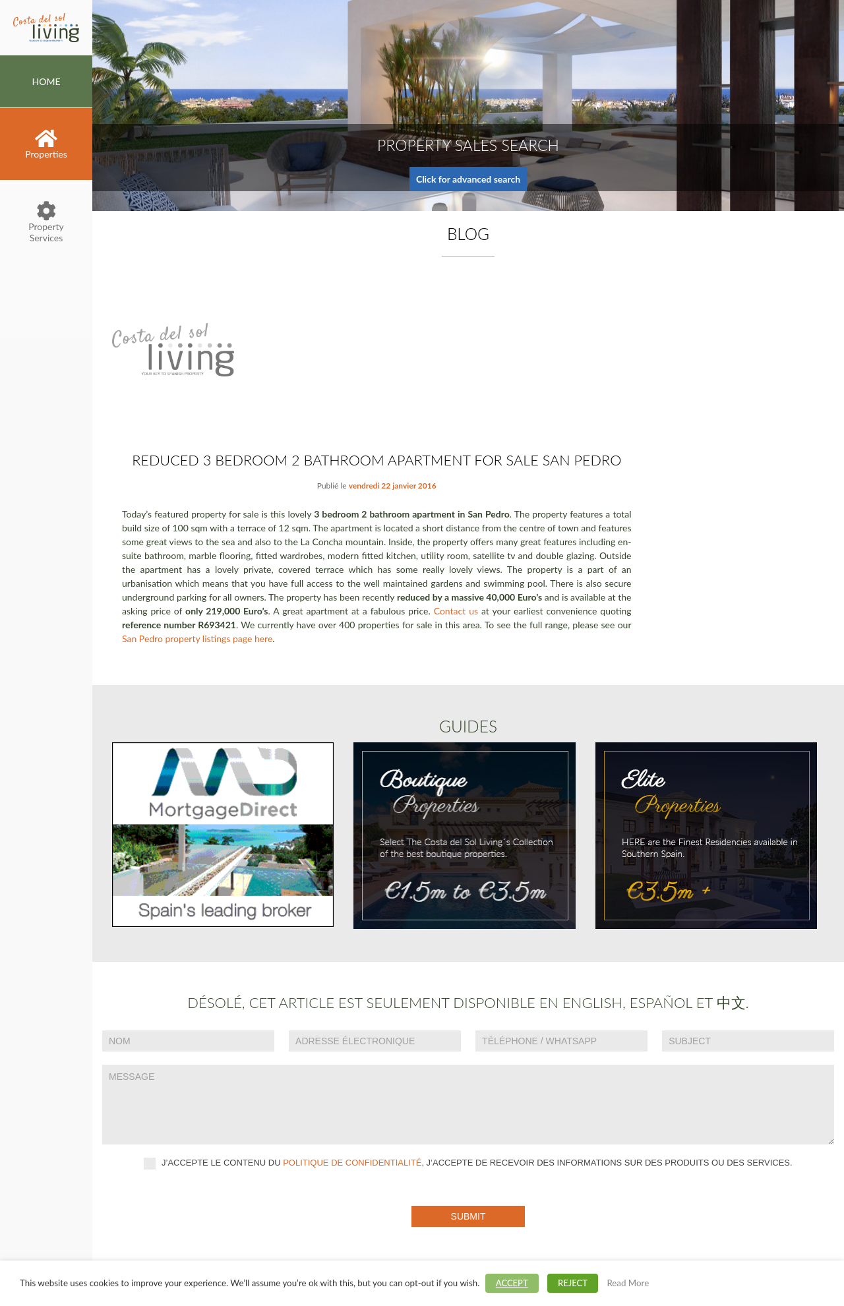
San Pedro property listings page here (197, 638)
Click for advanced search (468, 179)
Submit (468, 1216)
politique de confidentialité (352, 1163)
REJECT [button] (573, 1283)
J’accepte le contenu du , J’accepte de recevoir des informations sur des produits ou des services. (468, 1164)
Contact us (456, 610)
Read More (628, 1283)
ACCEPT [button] (512, 1283)
